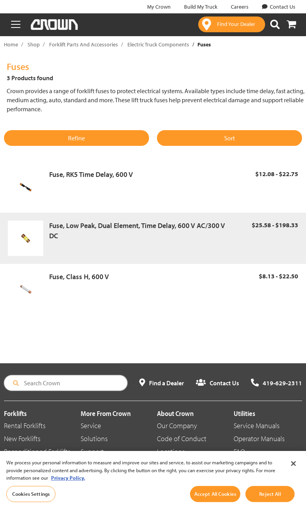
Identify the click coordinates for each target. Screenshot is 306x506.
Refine (76, 138)
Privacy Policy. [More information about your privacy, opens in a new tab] (68, 487)
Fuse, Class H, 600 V (79, 276)
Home (11, 44)
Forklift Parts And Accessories (83, 44)
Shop (34, 44)
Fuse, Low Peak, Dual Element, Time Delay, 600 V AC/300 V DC (137, 230)
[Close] (293, 473)
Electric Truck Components (158, 44)
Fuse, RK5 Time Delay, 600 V (91, 174)
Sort (229, 138)
